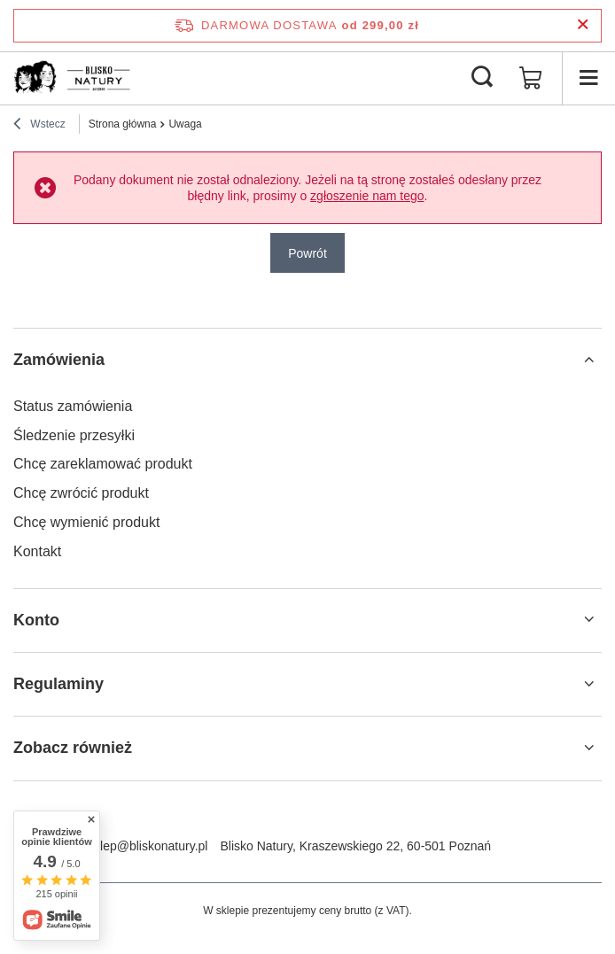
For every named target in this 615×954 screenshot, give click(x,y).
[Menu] (588, 78)
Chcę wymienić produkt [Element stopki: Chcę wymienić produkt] (86, 522)
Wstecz (39, 126)
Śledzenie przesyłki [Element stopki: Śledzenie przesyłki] (74, 435)
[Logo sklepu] (77, 78)
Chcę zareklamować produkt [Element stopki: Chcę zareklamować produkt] (102, 463)
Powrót (307, 253)
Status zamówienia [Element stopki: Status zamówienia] (72, 406)
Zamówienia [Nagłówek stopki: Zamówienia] (59, 359)
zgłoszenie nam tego (367, 196)
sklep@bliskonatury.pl (147, 846)
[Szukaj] (482, 78)
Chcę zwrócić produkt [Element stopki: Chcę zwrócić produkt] (81, 492)
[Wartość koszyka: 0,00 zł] (530, 78)
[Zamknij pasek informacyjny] (583, 25)
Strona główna (123, 124)
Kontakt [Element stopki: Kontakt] (37, 551)
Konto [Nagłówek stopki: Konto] (36, 620)
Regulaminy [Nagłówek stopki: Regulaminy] (58, 684)
